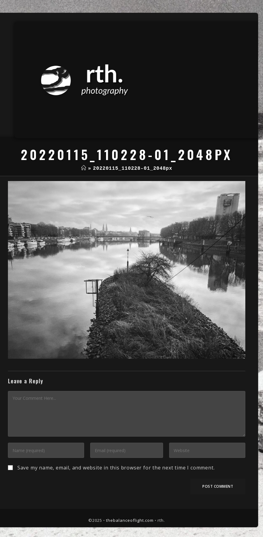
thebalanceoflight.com (130, 520)
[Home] (83, 168)
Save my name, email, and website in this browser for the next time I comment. (116, 467)
